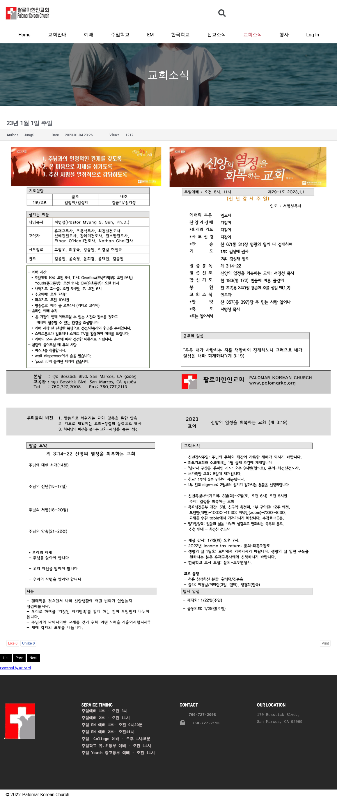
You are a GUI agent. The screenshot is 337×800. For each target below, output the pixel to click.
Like (12, 643)
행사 (284, 34)
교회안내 (57, 34)
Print (325, 643)
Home (24, 35)
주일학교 (120, 34)
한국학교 (180, 34)
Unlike (28, 643)
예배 (88, 34)
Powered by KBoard (15, 668)
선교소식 (216, 34)
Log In (312, 35)
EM (150, 35)
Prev (19, 658)
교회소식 (252, 34)
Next (33, 658)
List (6, 658)
